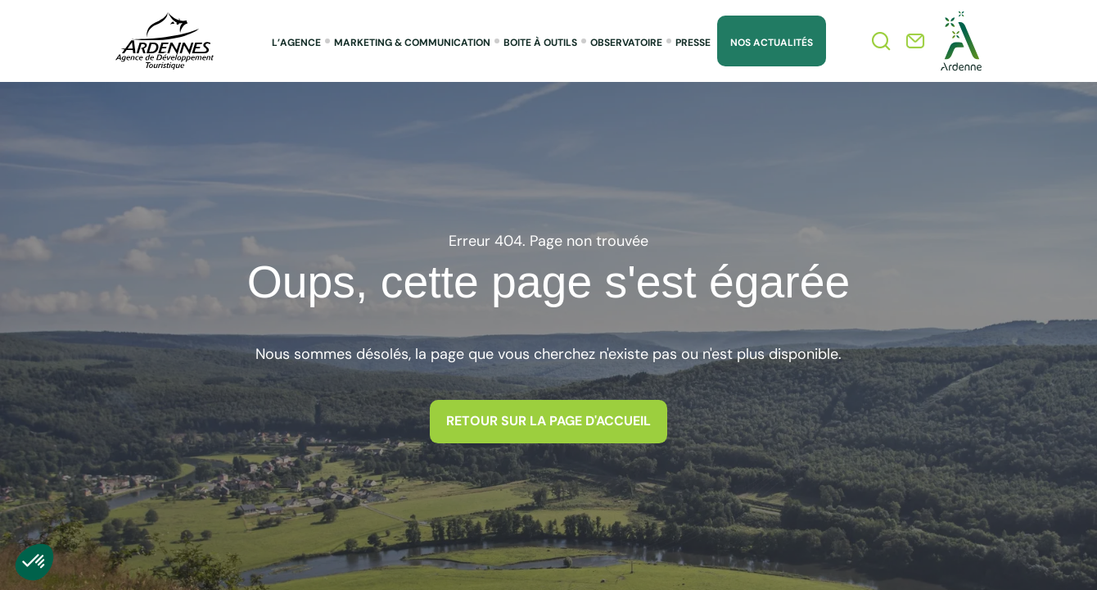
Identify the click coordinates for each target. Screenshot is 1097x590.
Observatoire (626, 42)
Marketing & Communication (412, 42)
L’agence (296, 42)
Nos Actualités (771, 42)
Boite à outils (540, 42)
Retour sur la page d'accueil (548, 421)
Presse (693, 42)
